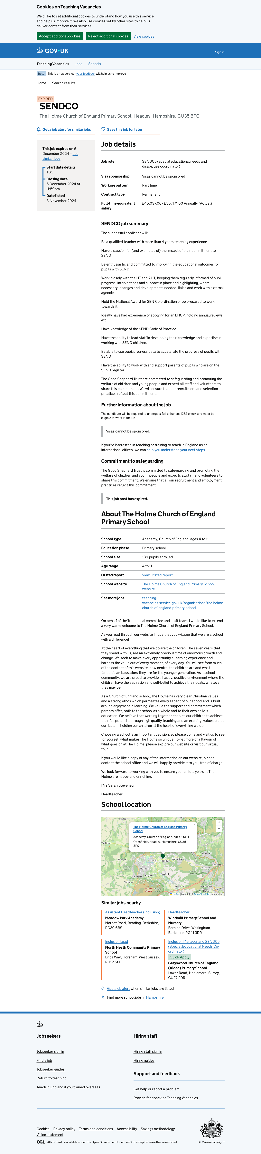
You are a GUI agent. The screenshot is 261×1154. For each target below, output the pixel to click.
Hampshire (155, 997)
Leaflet (174, 894)
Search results (63, 83)
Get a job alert (118, 988)
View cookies (144, 36)
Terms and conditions (96, 1129)
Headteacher (179, 912)
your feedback (85, 73)
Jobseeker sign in (50, 1051)
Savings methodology (158, 1129)
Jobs (78, 64)
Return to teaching (51, 1078)
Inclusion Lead (116, 941)
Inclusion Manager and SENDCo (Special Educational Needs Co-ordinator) (193, 946)
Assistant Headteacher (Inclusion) (132, 912)
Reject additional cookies (108, 36)
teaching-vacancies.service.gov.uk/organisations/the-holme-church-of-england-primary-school (183, 603)
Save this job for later (124, 129)
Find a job (44, 1060)
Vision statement (50, 1134)
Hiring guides (144, 1060)
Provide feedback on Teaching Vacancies (166, 1098)
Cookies (43, 1129)
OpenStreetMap (202, 894)
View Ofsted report (157, 575)
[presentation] (163, 856)
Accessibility (127, 1129)
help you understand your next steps (176, 450)
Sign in (220, 52)
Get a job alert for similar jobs (66, 129)
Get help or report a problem (156, 1089)
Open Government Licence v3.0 (113, 1142)
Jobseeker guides (51, 1069)
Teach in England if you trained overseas (68, 1087)
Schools (94, 64)
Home (41, 83)
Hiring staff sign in (148, 1051)
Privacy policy (64, 1129)
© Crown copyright (212, 1142)
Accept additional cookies (59, 36)
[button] (163, 856)
